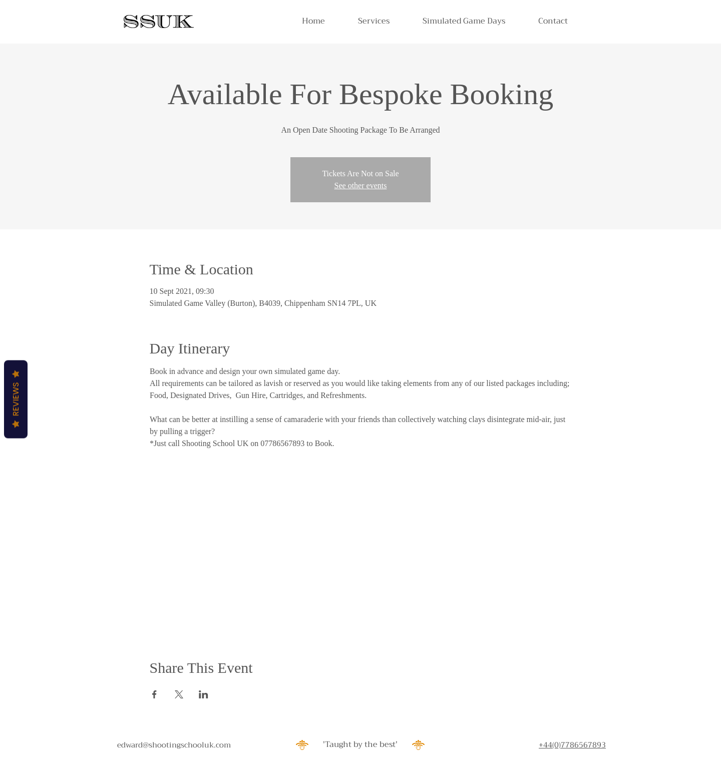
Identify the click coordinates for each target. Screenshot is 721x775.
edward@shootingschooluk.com (174, 744)
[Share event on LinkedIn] (203, 694)
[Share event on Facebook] (154, 694)
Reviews (16, 399)
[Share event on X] (179, 694)
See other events (360, 185)
